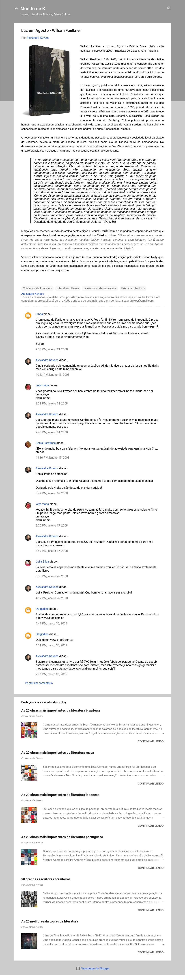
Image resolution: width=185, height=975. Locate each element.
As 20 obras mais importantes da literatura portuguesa (62, 837)
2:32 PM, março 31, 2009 (51, 674)
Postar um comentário (39, 683)
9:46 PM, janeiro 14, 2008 (52, 432)
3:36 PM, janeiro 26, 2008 (52, 576)
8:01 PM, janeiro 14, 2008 (52, 403)
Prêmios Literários (133, 288)
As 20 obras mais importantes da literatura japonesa (60, 795)
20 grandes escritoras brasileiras (45, 879)
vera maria (42, 385)
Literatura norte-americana (100, 288)
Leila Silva (42, 561)
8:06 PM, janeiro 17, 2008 (52, 525)
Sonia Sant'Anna (46, 443)
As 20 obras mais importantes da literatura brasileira (60, 710)
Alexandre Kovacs (47, 360)
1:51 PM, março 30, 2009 (51, 645)
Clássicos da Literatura (37, 288)
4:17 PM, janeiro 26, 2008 (52, 598)
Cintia (39, 314)
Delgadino (42, 609)
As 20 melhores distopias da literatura (49, 921)
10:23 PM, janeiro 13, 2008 (52, 374)
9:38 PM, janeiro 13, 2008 (52, 349)
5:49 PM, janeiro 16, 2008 (52, 493)
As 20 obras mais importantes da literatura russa (57, 752)
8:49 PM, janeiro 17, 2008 (52, 551)
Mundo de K (33, 8)
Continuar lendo (151, 741)
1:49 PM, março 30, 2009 (51, 623)
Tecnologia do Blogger (92, 968)
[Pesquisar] (169, 8)
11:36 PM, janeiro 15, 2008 (52, 457)
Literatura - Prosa (68, 288)
